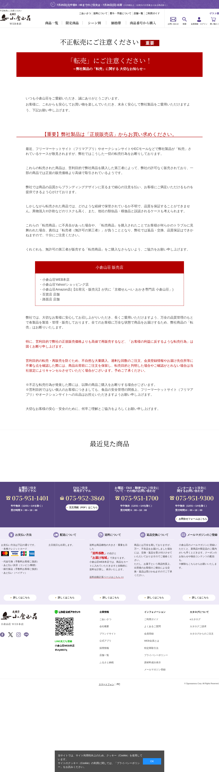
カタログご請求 (198, 626)
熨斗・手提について (120, 13)
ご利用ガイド (152, 13)
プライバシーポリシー (156, 655)
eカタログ (195, 619)
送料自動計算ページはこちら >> (106, 577)
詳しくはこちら (21, 597)
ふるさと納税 (106, 662)
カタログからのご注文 (202, 633)
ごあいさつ (85, 13)
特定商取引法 (151, 648)
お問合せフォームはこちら (193, 519)
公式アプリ (105, 640)
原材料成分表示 (152, 662)
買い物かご (214, 24)
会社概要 (104, 626)
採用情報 (104, 648)
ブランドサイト (107, 633)
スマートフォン (106, 684)
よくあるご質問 (152, 626)
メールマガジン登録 (155, 669)
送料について (100, 13)
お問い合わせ (173, 24)
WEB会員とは (151, 640)
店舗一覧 (138, 13)
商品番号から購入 (143, 22)
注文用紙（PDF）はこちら (83, 507)
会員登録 (149, 633)
